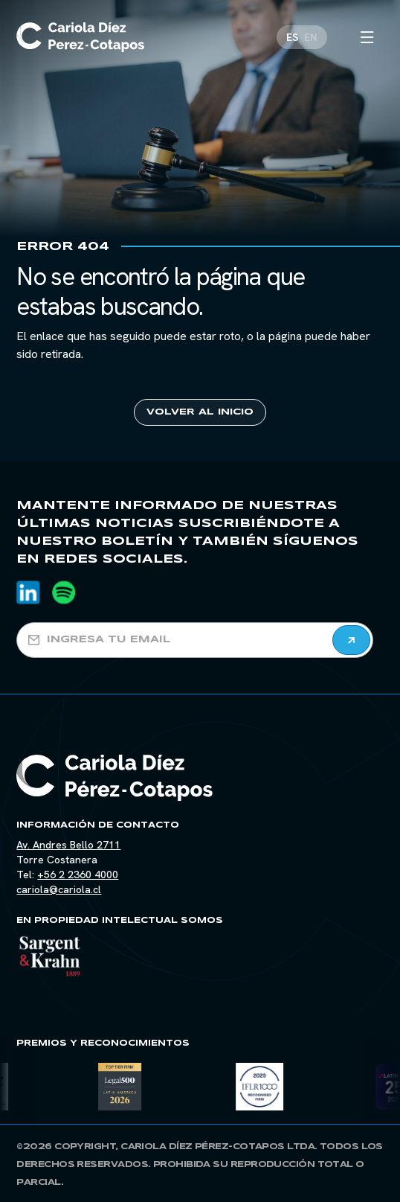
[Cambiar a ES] (292, 34)
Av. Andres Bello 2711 (68, 844)
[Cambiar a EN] (310, 34)
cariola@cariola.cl (58, 889)
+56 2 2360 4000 (77, 874)
